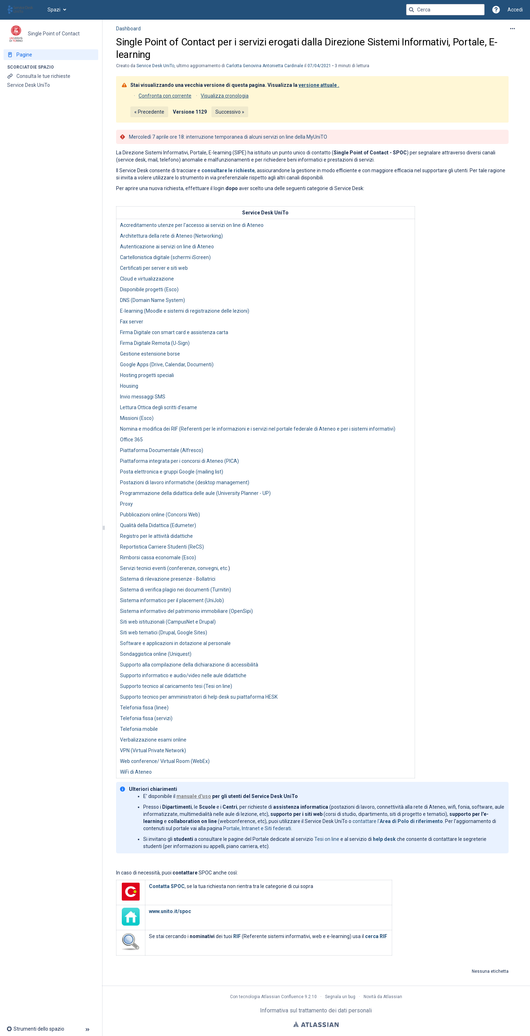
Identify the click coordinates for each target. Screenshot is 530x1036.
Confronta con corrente (165, 96)
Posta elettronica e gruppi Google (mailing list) (171, 472)
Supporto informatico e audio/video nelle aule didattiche (183, 675)
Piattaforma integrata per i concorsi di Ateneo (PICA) (179, 461)
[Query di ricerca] (445, 9)
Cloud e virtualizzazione (147, 279)
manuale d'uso (193, 796)
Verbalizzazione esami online (153, 740)
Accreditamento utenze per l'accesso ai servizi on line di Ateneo (192, 225)
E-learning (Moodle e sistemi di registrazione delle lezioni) (184, 311)
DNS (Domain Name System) (152, 300)
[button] (496, 9)
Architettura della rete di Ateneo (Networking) (171, 236)
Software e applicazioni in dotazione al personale (175, 643)
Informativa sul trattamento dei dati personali (316, 1010)
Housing (129, 386)
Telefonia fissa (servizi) (146, 718)
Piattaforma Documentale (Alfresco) (161, 450)
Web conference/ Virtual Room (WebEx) (165, 761)
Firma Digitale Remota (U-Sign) (155, 343)
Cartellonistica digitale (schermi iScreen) (165, 257)
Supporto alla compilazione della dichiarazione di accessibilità (189, 665)
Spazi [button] (54, 10)
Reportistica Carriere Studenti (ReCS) (162, 547)
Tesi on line (326, 839)
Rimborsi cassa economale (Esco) (158, 557)
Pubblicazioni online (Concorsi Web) (160, 514)
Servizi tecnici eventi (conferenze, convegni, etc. (174, 568)
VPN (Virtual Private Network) (153, 750)
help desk (384, 839)
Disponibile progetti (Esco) (149, 289)
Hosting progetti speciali (147, 375)
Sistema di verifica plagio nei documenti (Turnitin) (175, 590)
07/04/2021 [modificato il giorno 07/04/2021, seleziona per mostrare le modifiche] (319, 65)
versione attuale (318, 85)
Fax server (131, 321)
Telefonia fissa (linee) (144, 707)
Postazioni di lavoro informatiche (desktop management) (184, 482)
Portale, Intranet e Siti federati (257, 828)
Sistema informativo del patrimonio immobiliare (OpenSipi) (186, 611)
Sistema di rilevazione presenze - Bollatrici (167, 579)
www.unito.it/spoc (170, 911)
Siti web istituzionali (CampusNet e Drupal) (168, 622)
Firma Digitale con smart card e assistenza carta (174, 332)
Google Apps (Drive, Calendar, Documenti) (167, 364)
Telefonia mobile (139, 729)
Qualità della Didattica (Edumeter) (158, 525)
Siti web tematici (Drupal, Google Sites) (163, 632)
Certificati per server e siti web (154, 268)
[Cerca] (411, 10)
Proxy (126, 504)
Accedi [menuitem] (515, 10)
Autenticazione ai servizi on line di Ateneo (167, 246)
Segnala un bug (340, 996)
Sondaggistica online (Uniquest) (155, 654)
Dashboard (128, 28)
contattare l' (397, 821)
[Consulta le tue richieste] (51, 76)
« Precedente (149, 112)
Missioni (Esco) (137, 418)
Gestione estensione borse (150, 354)
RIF (237, 936)
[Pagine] (51, 54)
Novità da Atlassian (383, 996)
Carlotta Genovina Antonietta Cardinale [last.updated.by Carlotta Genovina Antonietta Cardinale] (264, 65)
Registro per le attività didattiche (156, 536)
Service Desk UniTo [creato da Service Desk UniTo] (155, 65)
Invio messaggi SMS (142, 397)
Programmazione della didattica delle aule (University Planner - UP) (195, 493)
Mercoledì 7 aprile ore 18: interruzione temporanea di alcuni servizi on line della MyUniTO (228, 137)
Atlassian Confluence (282, 996)
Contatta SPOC (167, 886)
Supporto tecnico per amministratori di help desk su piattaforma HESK (199, 697)
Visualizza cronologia (225, 96)
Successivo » (229, 112)
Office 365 (131, 439)
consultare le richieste (228, 170)
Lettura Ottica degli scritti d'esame (158, 407)
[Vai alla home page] (24, 9)
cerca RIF (376, 936)
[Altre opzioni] (512, 28)
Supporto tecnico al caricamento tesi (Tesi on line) (176, 686)
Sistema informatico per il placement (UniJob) (172, 600)
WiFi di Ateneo (136, 772)
